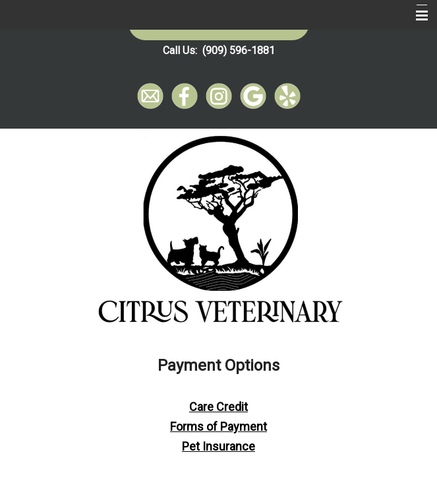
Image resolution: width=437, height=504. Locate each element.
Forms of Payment (218, 426)
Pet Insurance (218, 446)
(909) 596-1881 (238, 50)
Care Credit (218, 407)
